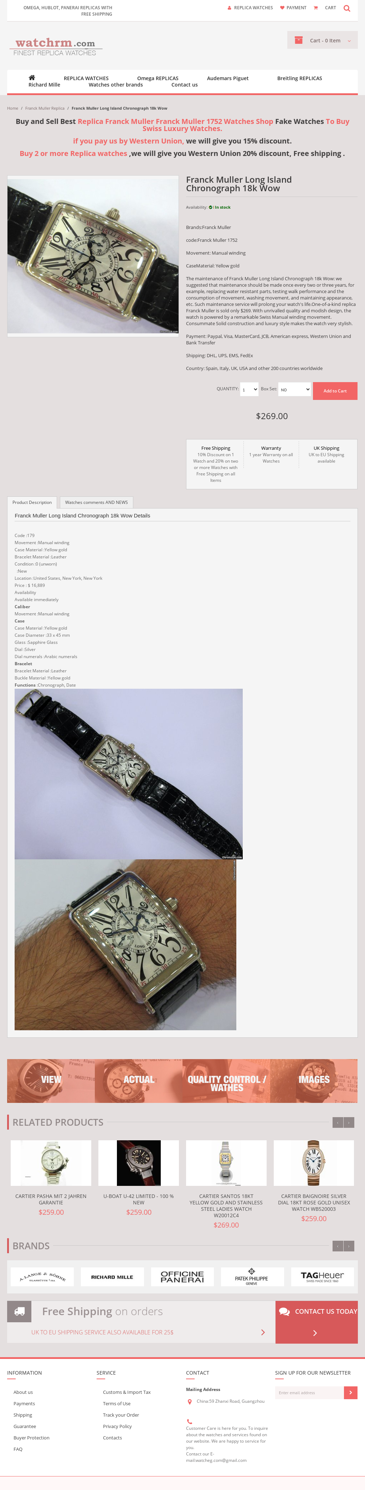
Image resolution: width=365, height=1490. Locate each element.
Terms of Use (116, 1403)
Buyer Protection (32, 1437)
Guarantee (25, 1426)
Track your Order (121, 1415)
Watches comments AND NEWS (96, 502)
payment (297, 8)
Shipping (23, 1415)
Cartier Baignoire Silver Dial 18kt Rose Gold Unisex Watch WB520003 (314, 1202)
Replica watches (253, 8)
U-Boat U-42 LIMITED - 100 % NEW (138, 1199)
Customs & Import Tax (127, 1392)
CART (330, 8)
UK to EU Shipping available (326, 454)
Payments (24, 1403)
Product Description (32, 502)
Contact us (184, 85)
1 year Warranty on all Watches (271, 454)
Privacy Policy (117, 1426)
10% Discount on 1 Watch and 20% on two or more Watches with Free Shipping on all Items (216, 464)
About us (23, 1392)
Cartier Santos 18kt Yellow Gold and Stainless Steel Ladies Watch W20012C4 (226, 1206)
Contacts (112, 1437)
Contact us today (318, 1322)
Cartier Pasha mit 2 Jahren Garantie (51, 1199)
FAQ (18, 1449)
